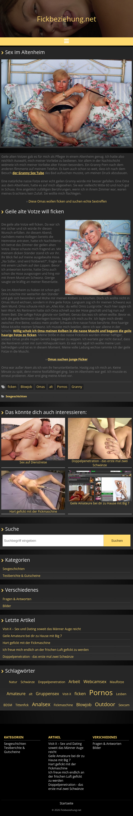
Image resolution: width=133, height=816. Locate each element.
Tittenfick (22, 705)
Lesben (121, 694)
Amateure (16, 693)
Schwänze (28, 682)
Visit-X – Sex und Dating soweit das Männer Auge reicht (42, 629)
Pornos (62, 387)
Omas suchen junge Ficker (68, 359)
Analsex (41, 704)
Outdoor (105, 704)
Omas (41, 387)
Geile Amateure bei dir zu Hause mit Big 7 (100, 488)
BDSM (8, 705)
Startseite (66, 803)
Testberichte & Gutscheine (21, 576)
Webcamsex (94, 681)
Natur (13, 682)
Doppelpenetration (51, 682)
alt (51, 387)
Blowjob (26, 387)
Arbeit (74, 681)
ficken (12, 387)
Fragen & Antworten (17, 599)
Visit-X (67, 694)
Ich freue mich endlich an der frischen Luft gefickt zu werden (46, 650)
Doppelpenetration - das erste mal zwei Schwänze (100, 442)
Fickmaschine (63, 705)
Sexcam (123, 705)
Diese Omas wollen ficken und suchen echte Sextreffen (68, 201)
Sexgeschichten (16, 396)
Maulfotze (117, 682)
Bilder (7, 606)
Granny (77, 387)
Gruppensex (47, 693)
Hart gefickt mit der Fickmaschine (33, 492)
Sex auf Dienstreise (33, 441)
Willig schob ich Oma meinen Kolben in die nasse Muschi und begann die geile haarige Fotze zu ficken (66, 333)
